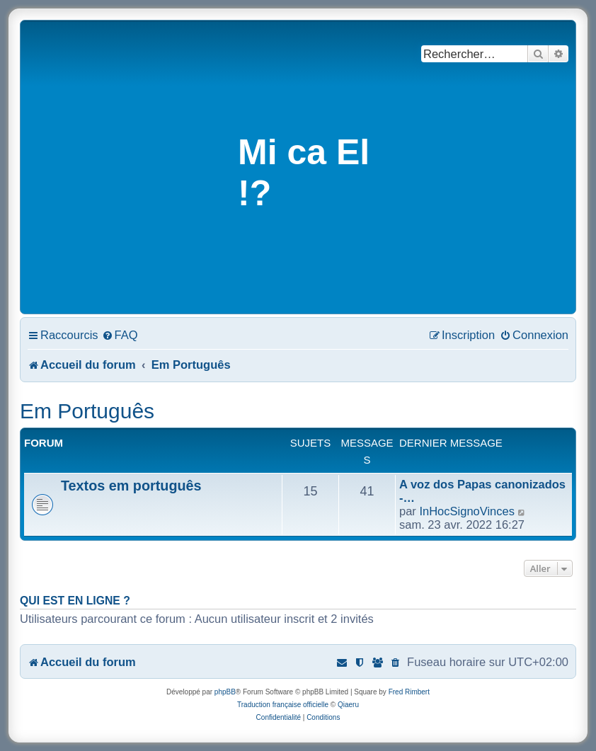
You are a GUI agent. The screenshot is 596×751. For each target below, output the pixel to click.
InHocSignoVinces (467, 511)
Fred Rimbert (409, 692)
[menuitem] (120, 335)
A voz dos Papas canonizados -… (482, 491)
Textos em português (131, 485)
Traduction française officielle (282, 705)
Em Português (87, 411)
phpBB (225, 692)
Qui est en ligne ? (75, 601)
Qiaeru (348, 705)
